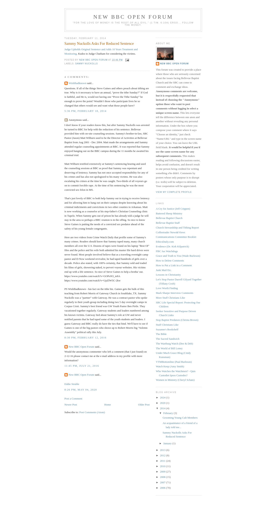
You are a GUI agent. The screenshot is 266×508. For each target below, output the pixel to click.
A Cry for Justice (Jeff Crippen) (173, 208)
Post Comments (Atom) (92, 412)
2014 (163, 408)
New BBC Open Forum (133, 17)
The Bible (161, 334)
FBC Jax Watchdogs (167, 251)
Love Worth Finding (167, 288)
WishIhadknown (77, 83)
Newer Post (70, 404)
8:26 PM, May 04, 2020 (80, 389)
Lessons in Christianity (168, 274)
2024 (163, 397)
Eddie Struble (71, 384)
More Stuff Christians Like (170, 297)
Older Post (144, 404)
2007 (163, 482)
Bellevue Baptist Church (169, 218)
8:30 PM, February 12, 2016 (85, 337)
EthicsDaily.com (165, 241)
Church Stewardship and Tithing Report (177, 227)
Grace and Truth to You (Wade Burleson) (178, 255)
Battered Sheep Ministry (169, 213)
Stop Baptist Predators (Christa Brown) (177, 319)
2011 (163, 460)
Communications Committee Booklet (176, 236)
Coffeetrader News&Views (170, 232)
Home (107, 404)
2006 (163, 487)
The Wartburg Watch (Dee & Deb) (174, 343)
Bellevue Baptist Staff (168, 222)
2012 (163, 455)
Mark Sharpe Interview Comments (174, 292)
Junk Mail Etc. (164, 270)
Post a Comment (73, 398)
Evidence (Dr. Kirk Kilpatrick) (172, 246)
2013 (163, 450)
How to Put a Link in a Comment (174, 265)
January (167, 443)
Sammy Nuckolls (86, 63)
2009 (163, 471)
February (168, 413)
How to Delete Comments (170, 260)
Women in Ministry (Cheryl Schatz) (175, 379)
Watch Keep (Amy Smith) (170, 366)
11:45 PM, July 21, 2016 (81, 365)
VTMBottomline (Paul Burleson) (174, 361)
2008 (163, 477)
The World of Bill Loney (169, 348)
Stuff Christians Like (167, 324)
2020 (163, 402)
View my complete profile (174, 192)
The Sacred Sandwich (167, 338)
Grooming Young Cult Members (180, 417)
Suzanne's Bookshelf (167, 329)
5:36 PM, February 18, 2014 (85, 110)
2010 (163, 466)
